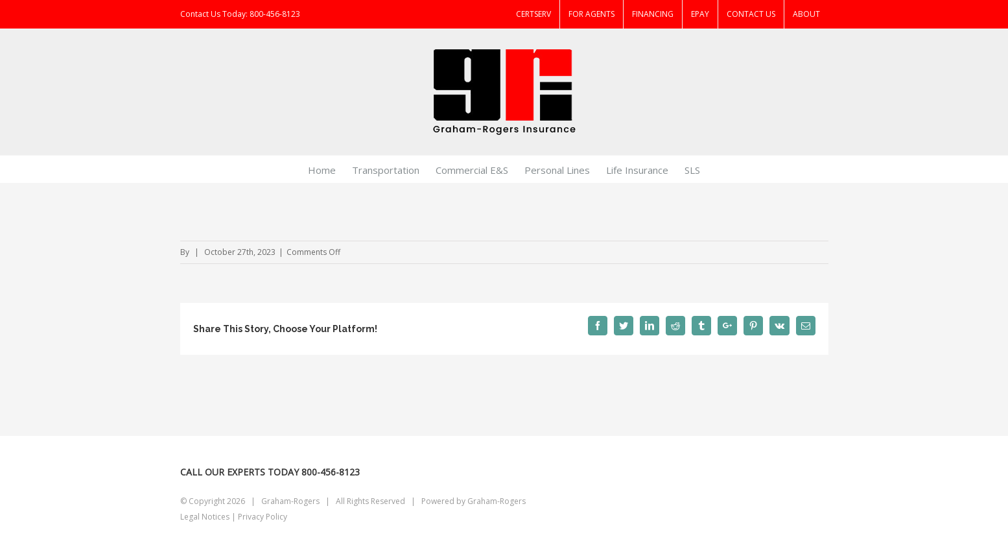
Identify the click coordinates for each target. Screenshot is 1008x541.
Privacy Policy (262, 516)
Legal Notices (204, 516)
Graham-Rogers (496, 501)
